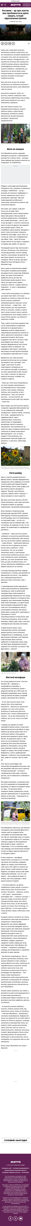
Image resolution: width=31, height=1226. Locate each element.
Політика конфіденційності (21, 1168)
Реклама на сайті (7, 1168)
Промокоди (25, 1172)
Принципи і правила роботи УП (11, 1172)
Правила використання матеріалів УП (16, 1170)
